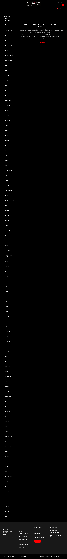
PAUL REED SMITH (8, 396)
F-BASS (6, 165)
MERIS (6, 321)
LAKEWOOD (7, 271)
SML (5, 439)
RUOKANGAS (7, 411)
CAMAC (6, 103)
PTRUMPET (7, 399)
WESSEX (6, 501)
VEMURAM (7, 484)
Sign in (61, 9)
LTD (5, 289)
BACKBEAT (7, 75)
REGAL (6, 401)
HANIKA (6, 228)
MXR (6, 354)
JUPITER (6, 259)
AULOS (6, 70)
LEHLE (6, 279)
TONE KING (7, 466)
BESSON (6, 85)
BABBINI (6, 73)
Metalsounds (7, 326)
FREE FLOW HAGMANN (9, 469)
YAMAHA (6, 509)
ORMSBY (6, 379)
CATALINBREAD (8, 108)
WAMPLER (7, 496)
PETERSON (7, 389)
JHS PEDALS (7, 250)
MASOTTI (6, 314)
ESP (5, 158)
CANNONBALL (7, 105)
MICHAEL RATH (8, 331)
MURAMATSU (7, 349)
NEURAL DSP (7, 356)
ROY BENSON (7, 409)
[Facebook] (4, 4)
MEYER (6, 329)
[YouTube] (8, 4)
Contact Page (41, 42)
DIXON (6, 138)
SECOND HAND (8, 20)
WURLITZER (7, 506)
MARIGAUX (7, 304)
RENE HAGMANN (8, 223)
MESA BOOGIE (7, 324)
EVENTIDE (7, 160)
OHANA (6, 369)
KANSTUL (6, 261)
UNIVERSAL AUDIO (8, 476)
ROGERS (6, 404)
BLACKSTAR (7, 88)
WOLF (6, 504)
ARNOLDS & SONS (8, 45)
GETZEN (6, 195)
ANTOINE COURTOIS (9, 55)
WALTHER (7, 494)
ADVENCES (7, 35)
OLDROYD (7, 371)
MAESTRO (7, 296)
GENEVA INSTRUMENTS (9, 193)
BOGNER (6, 90)
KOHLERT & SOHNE (8, 264)
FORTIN (6, 173)
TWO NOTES (7, 471)
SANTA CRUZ (7, 416)
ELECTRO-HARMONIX (9, 153)
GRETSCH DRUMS (8, 215)
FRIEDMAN (7, 185)
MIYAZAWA (7, 334)
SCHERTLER (7, 421)
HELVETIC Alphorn (8, 53)
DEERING (6, 130)
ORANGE (6, 374)
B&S (5, 98)
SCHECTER (7, 419)
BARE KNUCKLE (8, 83)
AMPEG (6, 58)
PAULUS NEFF (7, 386)
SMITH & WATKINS (8, 436)
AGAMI (6, 40)
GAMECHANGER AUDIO (9, 190)
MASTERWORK (8, 316)
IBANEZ (6, 240)
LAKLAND (6, 274)
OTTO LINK (7, 381)
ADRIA (6, 33)
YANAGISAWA (7, 511)
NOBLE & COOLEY (8, 359)
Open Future (49, 556)
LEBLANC (6, 276)
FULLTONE (7, 188)
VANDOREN (7, 481)
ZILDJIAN (7, 516)
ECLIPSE (6, 150)
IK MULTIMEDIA (8, 243)
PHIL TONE (7, 394)
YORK (6, 514)
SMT (6, 441)
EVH (5, 163)
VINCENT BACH (8, 489)
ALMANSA (7, 48)
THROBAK (7, 464)
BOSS (6, 93)
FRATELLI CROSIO (8, 183)
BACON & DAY (7, 78)
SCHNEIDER (7, 426)
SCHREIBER (7, 429)
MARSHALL (7, 309)
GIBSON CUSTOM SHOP (9, 200)
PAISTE (6, 384)
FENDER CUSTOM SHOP (9, 170)
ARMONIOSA (7, 68)
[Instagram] (6, 4)
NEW (6, 18)
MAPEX (6, 301)
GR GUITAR (7, 218)
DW (5, 148)
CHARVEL (7, 110)
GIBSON (6, 203)
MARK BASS (7, 306)
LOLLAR (6, 281)
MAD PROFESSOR (8, 294)
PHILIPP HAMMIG (8, 391)
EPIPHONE (7, 155)
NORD (6, 361)
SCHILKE (6, 424)
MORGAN (6, 344)
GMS (6, 205)
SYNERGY (7, 451)
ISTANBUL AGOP (8, 245)
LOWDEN (6, 286)
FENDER (6, 168)
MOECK (6, 336)
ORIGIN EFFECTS (8, 376)
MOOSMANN (7, 341)
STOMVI (6, 449)
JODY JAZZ (7, 253)
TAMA (6, 454)
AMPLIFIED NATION (8, 60)
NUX (6, 364)
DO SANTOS (7, 140)
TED (5, 461)
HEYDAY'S (7, 233)
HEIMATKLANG (7, 120)
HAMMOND (7, 225)
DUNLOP (6, 145)
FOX (5, 178)
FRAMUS (6, 180)
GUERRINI (7, 220)
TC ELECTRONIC (8, 459)
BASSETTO (7, 491)
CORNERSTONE (8, 123)
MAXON (6, 319)
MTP (6, 346)
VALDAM (6, 479)
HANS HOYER (7, 230)
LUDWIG (6, 291)
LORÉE (6, 284)
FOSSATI (6, 175)
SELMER (6, 431)
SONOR (6, 444)
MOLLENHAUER (8, 339)
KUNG (6, 269)
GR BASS (6, 213)
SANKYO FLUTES (8, 414)
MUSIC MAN (7, 351)
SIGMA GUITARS (8, 434)
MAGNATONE (7, 299)
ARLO (6, 65)
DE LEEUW (7, 133)
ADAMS (6, 28)
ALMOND (6, 50)
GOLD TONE (7, 210)
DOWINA (6, 143)
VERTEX (6, 486)
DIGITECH (7, 135)
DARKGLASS (7, 128)
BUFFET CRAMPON (8, 100)
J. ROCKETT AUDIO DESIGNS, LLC (8, 256)
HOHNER (6, 235)
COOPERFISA (7, 118)
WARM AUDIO (7, 499)
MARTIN (6, 311)
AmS (6, 63)
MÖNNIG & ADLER (8, 30)
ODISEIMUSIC (7, 366)
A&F (5, 38)
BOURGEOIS (7, 95)
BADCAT (6, 80)
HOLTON (6, 238)
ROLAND (6, 406)
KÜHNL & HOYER (8, 266)
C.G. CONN (7, 115)
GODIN (6, 208)
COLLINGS (7, 113)
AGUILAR (6, 43)
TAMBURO (7, 456)
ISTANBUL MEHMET (8, 248)
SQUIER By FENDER (8, 446)
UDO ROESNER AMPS (9, 474)
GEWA (6, 198)
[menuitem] (10, 9)
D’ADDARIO (7, 125)
